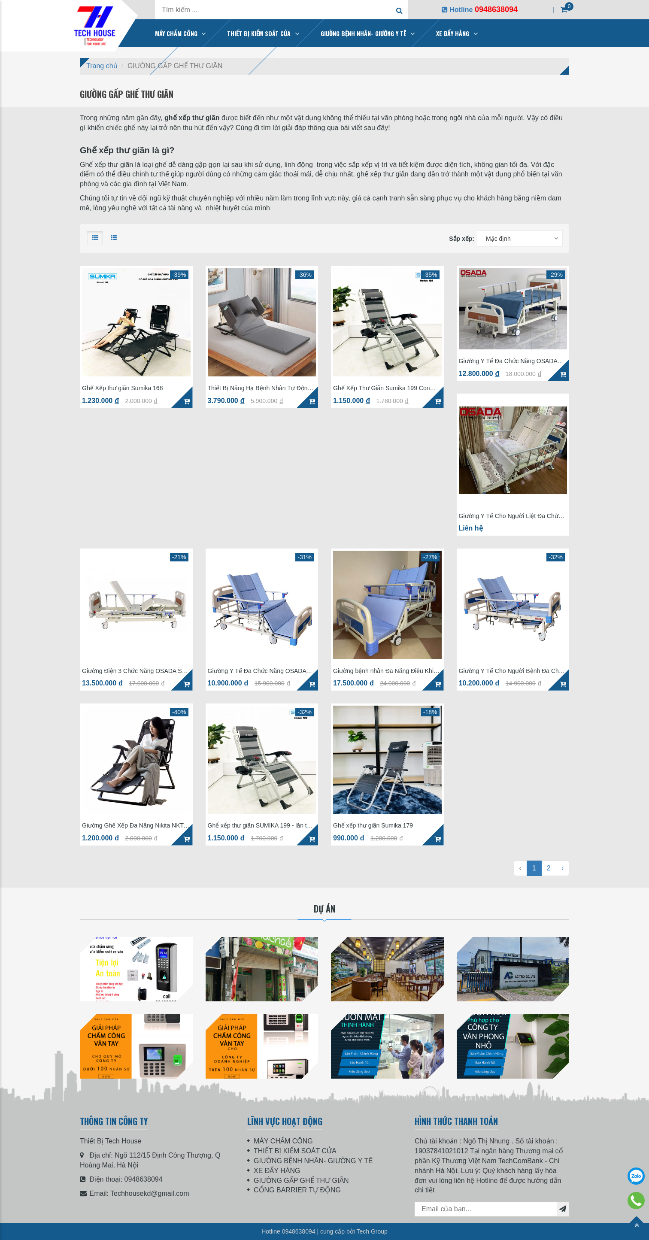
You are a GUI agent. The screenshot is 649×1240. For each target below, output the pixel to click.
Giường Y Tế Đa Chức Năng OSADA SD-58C (257, 671)
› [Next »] (562, 868)
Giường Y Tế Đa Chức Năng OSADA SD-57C (508, 361)
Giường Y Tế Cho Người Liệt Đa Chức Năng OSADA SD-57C (510, 516)
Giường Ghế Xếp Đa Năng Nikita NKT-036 (133, 825)
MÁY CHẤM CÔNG (176, 33)
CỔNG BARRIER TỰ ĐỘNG (297, 1190)
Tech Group (371, 1231)
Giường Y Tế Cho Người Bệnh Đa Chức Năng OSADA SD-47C (512, 671)
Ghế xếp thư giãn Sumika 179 (373, 825)
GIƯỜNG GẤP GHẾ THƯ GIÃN (301, 1180)
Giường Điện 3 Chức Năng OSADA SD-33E (135, 671)
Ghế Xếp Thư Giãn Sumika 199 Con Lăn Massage (381, 388)
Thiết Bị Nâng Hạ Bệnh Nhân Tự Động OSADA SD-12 (259, 388)
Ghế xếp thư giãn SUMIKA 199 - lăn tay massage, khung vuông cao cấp (260, 825)
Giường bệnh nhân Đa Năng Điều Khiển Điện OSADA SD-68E (386, 671)
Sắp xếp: (461, 238)
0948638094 (143, 1179)
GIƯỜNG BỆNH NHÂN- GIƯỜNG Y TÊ (363, 33)
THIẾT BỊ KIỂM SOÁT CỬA (259, 33)
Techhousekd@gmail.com (149, 1193)
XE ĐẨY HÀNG (452, 33)
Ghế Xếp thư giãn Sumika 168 (122, 388)
